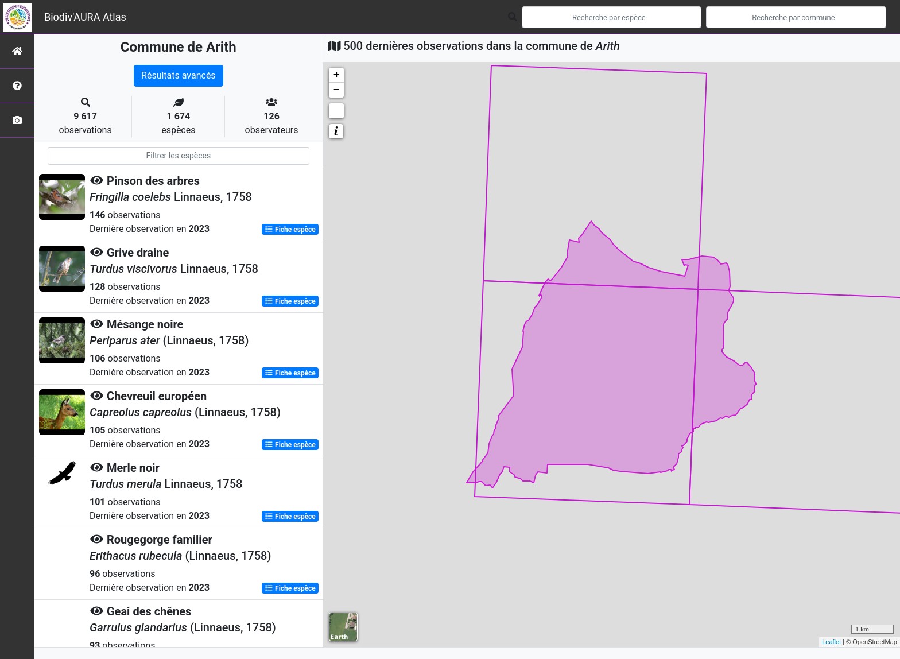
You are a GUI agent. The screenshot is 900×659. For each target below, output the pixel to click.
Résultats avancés (178, 75)
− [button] (336, 90)
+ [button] (336, 75)
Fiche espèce (290, 230)
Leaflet (831, 641)
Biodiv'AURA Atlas (85, 17)
